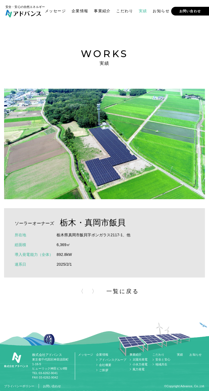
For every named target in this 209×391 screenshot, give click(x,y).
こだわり (124, 11)
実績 (143, 11)
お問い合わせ (190, 11)
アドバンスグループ (112, 359)
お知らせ (161, 11)
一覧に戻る (122, 293)
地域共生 (161, 364)
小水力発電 (140, 364)
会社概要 (105, 365)
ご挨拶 (103, 370)
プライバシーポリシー (19, 386)
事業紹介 (102, 11)
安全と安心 (163, 359)
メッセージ (55, 11)
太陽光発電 (140, 359)
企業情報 (80, 11)
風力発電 (139, 369)
